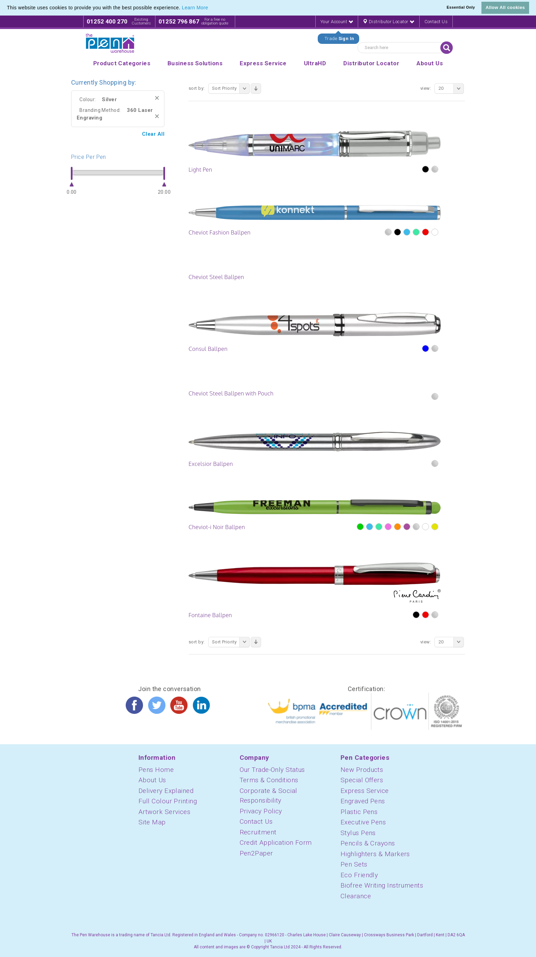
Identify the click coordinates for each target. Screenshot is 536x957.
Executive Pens (363, 822)
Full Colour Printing (167, 801)
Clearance (356, 896)
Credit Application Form (276, 842)
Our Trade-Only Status (272, 770)
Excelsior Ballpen (211, 463)
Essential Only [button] (461, 7)
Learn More (195, 7)
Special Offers (362, 780)
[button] (211, 8)
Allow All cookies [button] (505, 7)
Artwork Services (164, 812)
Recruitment (258, 832)
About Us (152, 780)
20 (451, 88)
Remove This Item (157, 98)
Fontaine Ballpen (210, 615)
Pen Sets (354, 864)
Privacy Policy (261, 811)
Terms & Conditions (269, 780)
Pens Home (156, 770)
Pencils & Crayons (368, 843)
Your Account (336, 21)
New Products (362, 770)
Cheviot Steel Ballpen (216, 277)
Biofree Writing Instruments (382, 885)
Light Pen (200, 169)
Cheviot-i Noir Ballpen (217, 527)
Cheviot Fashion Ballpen (219, 232)
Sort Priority (231, 88)
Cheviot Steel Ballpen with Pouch (231, 393)
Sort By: (197, 88)
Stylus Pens (358, 833)
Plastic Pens (359, 812)
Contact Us (436, 21)
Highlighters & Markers (375, 854)
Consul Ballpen (208, 348)
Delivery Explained (165, 791)
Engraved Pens (363, 801)
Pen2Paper (256, 853)
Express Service (365, 791)
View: (425, 88)
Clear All (153, 134)
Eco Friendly (359, 875)
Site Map (152, 822)
